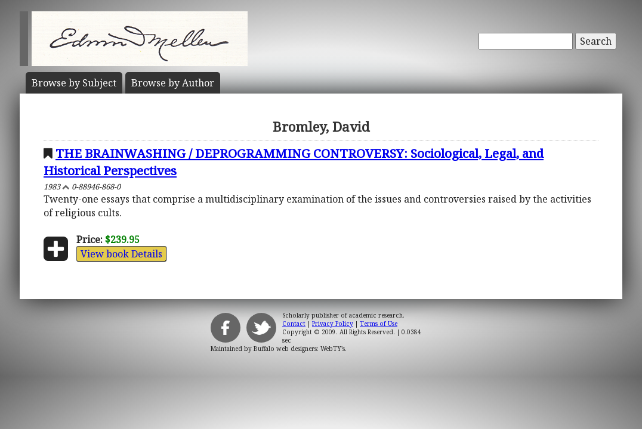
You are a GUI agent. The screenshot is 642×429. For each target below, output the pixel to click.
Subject (74, 83)
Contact (293, 323)
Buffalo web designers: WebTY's (299, 348)
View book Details (121, 253)
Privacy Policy (332, 323)
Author (172, 83)
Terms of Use (378, 323)
